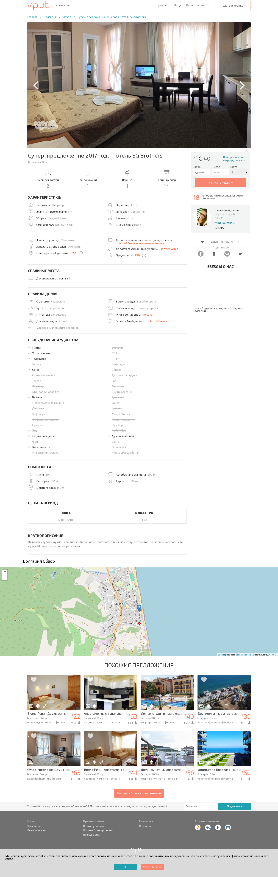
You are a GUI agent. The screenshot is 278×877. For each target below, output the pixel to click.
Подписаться (234, 806)
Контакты (62, 5)
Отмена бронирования (98, 830)
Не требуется (169, 248)
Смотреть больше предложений (139, 793)
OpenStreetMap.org (245, 655)
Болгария (50, 16)
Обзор (67, 16)
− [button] (5, 577)
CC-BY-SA (272, 655)
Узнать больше (152, 866)
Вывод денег (92, 834)
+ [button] (5, 572)
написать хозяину (220, 182)
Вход (177, 5)
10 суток (148, 314)
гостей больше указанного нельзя (141, 243)
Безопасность (36, 830)
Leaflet (221, 655)
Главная (32, 16)
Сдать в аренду (233, 5)
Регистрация (195, 5)
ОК (125, 866)
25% (74, 253)
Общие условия (93, 826)
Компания (34, 826)
